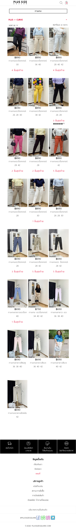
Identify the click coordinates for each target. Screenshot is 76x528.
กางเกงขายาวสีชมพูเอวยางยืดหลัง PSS (17, 362)
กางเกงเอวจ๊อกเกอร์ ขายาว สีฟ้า (59, 60)
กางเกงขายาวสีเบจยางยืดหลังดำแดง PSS (38, 362)
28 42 (17, 165)
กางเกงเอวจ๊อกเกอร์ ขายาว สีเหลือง (38, 111)
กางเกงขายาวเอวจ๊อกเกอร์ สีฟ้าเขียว (17, 312)
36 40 (38, 64)
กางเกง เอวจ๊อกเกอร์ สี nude (38, 312)
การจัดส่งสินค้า (38, 495)
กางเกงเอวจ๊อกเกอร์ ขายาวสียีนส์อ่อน (17, 262)
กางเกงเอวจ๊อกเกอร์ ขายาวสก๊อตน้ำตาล (17, 111)
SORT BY (13, 25)
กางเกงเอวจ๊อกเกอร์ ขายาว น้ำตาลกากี (17, 211)
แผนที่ (38, 473)
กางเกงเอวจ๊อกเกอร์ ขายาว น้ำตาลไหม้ (38, 161)
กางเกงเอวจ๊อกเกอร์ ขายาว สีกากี (38, 60)
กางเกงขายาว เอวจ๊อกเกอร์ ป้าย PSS (58, 312)
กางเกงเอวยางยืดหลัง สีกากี (17, 413)
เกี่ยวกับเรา (38, 464)
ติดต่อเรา (38, 469)
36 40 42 (38, 366)
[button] (38, 19)
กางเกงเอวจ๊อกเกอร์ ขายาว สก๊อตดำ (59, 211)
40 (17, 316)
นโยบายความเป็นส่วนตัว (38, 509)
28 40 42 (58, 64)
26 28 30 (17, 115)
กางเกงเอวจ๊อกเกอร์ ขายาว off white (38, 211)
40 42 (59, 366)
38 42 (38, 115)
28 (38, 165)
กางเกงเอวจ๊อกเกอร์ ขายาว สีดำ (59, 111)
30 (17, 64)
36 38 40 (58, 316)
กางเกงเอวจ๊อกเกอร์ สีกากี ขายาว (38, 262)
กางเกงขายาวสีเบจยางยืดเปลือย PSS (59, 362)
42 (59, 165)
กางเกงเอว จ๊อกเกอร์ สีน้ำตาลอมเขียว (59, 262)
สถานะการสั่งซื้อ (38, 491)
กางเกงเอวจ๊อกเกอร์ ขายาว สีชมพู (17, 161)
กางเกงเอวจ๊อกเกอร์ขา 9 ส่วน (17, 60)
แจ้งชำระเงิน (38, 486)
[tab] (38, 19)
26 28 (59, 115)
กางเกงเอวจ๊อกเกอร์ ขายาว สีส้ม (59, 161)
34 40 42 (38, 316)
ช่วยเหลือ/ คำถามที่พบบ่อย (38, 500)
